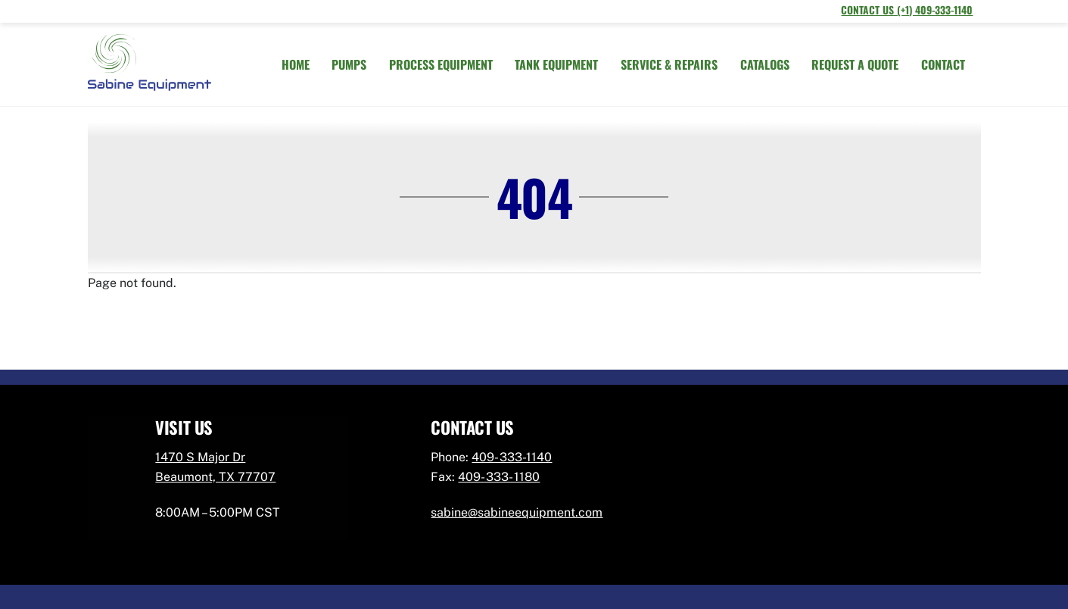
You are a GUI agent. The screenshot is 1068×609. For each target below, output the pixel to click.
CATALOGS (764, 64)
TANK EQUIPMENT (556, 64)
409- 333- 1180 (499, 477)
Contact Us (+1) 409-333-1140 (907, 9)
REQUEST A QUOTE (854, 64)
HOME (296, 64)
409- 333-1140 (512, 457)
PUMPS (349, 64)
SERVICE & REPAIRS (669, 64)
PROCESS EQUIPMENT (441, 64)
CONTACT (943, 64)
